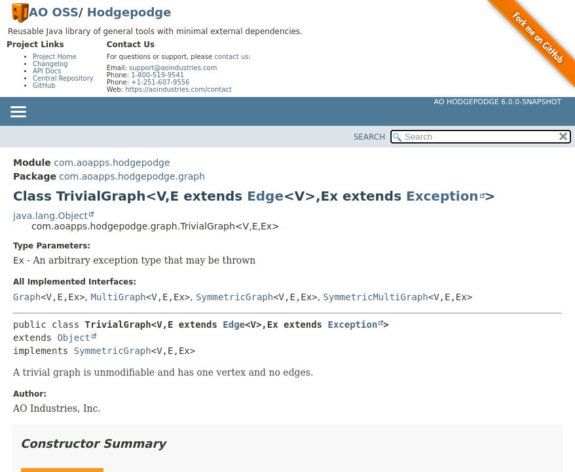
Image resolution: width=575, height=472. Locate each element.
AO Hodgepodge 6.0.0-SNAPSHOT (498, 102)
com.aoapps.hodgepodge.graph (132, 176)
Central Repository (63, 78)
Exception (442, 196)
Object (73, 337)
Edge (265, 196)
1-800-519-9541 (157, 75)
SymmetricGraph (234, 297)
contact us (231, 56)
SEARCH (370, 137)
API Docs (47, 71)
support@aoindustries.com (173, 67)
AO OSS (54, 12)
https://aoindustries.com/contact (178, 89)
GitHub (44, 85)
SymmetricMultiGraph (376, 297)
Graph (27, 297)
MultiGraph (118, 297)
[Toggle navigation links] (18, 113)
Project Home (55, 56)
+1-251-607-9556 (160, 82)
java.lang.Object (50, 215)
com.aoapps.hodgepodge (112, 162)
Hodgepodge (129, 12)
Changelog (50, 64)
